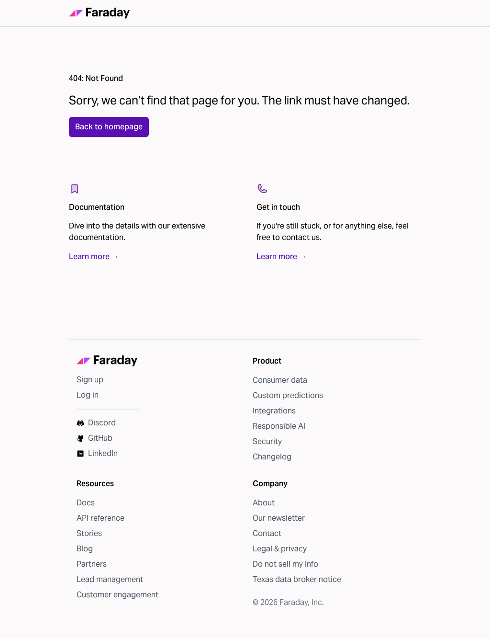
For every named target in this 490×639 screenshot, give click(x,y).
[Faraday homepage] (99, 17)
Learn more (94, 266)
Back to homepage (109, 136)
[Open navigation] (409, 18)
